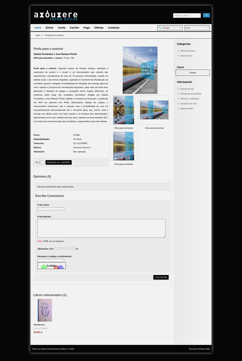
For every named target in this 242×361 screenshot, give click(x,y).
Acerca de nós (187, 89)
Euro (187, 28)
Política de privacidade (190, 94)
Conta (61, 27)
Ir (207, 15)
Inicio (37, 27)
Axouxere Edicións (82, 147)
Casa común (186, 56)
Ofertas (99, 27)
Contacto (113, 27)
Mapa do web (186, 108)
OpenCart (45, 353)
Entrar (50, 27)
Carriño (74, 27)
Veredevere (39, 329)
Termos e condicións (189, 98)
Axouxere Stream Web (199, 353)
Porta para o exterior (54, 35)
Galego (164, 28)
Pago (87, 27)
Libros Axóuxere (187, 51)
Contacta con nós (188, 103)
